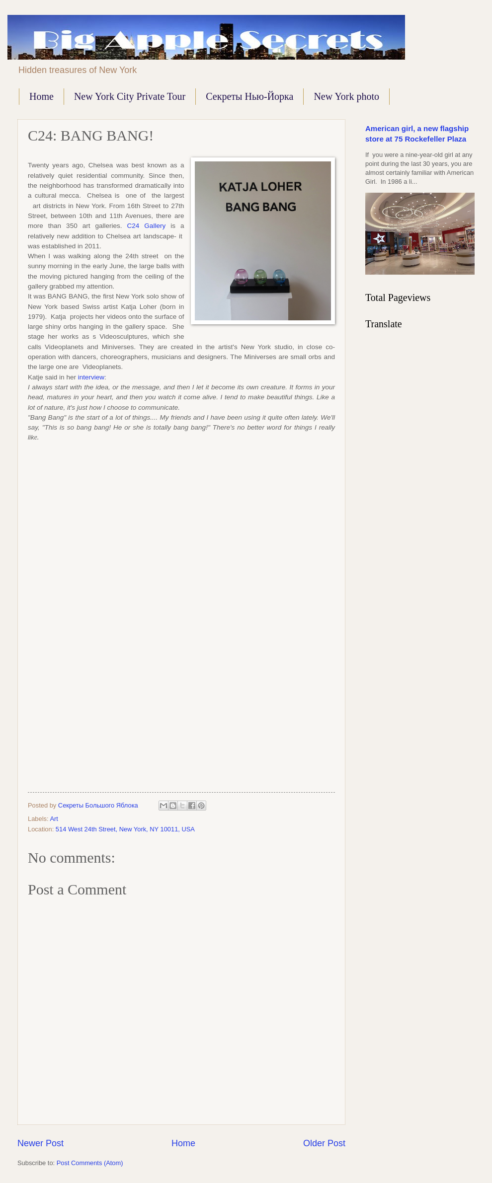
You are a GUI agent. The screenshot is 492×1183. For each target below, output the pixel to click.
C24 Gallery (146, 225)
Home (41, 96)
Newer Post (40, 1143)
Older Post (324, 1143)
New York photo (346, 96)
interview (91, 377)
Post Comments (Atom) (90, 1163)
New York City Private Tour (129, 96)
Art (54, 818)
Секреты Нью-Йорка (249, 96)
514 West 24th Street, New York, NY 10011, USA (125, 829)
